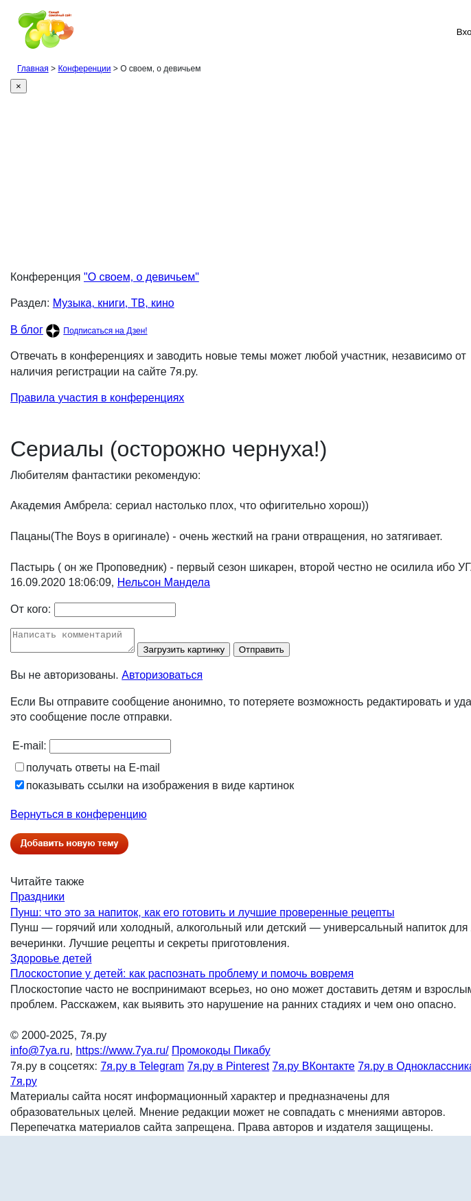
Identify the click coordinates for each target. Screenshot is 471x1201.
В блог (26, 330)
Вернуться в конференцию (78, 818)
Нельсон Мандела (163, 582)
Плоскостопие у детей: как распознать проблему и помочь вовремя (182, 977)
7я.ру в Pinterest (228, 1070)
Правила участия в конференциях (97, 398)
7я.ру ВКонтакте (314, 1070)
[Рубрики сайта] (14, 31)
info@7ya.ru (40, 1054)
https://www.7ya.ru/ (122, 1054)
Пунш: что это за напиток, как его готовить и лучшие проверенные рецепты (202, 916)
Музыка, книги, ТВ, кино (113, 303)
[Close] (18, 86)
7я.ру (23, 1085)
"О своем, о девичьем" (141, 277)
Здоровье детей (51, 962)
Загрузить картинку (197, 654)
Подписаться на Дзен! (105, 331)
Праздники (37, 901)
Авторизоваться (162, 679)
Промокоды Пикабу (221, 1054)
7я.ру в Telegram (142, 1070)
